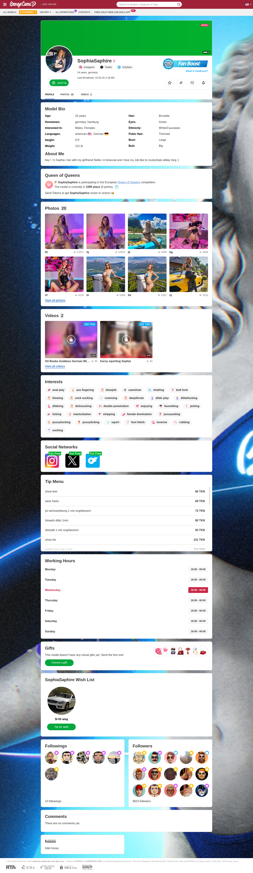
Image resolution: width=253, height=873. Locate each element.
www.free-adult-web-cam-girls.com (48, 861)
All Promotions (66, 12)
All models (9, 12)
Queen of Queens (129, 182)
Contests (84, 12)
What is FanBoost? (197, 71)
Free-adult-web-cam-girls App (113, 12)
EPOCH (79, 861)
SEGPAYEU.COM (94, 861)
